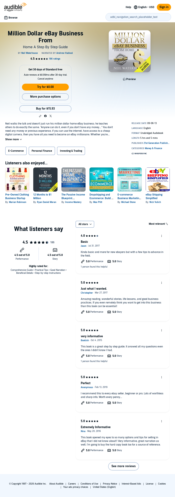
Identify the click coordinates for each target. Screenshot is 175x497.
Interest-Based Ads (131, 483)
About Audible (56, 483)
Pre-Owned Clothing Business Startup (17, 196)
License (149, 483)
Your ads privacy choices (75, 487)
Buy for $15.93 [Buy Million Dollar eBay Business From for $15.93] (45, 108)
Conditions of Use (89, 483)
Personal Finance (42, 151)
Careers (72, 483)
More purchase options (45, 96)
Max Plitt (97, 202)
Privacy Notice (110, 483)
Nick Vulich (155, 202)
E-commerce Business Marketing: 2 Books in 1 (129, 198)
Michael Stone (128, 202)
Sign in (163, 7)
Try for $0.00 (45, 87)
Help (128, 7)
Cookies (162, 483)
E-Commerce (16, 151)
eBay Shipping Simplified (154, 196)
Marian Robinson (17, 202)
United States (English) (104, 487)
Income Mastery (73, 202)
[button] (40, 116)
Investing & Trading (71, 151)
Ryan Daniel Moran (46, 202)
